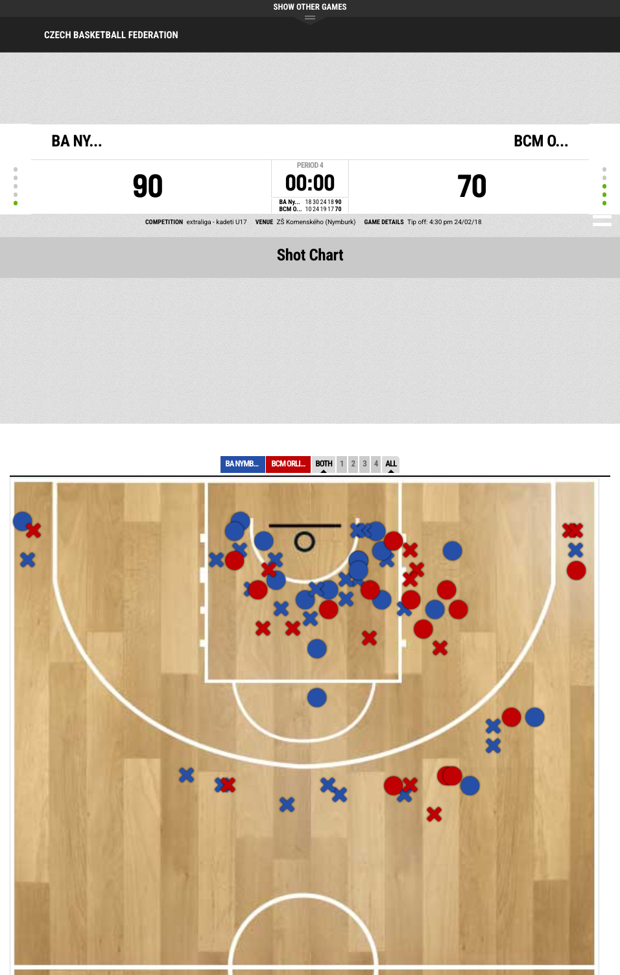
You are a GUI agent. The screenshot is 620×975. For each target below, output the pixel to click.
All (390, 464)
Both (323, 464)
